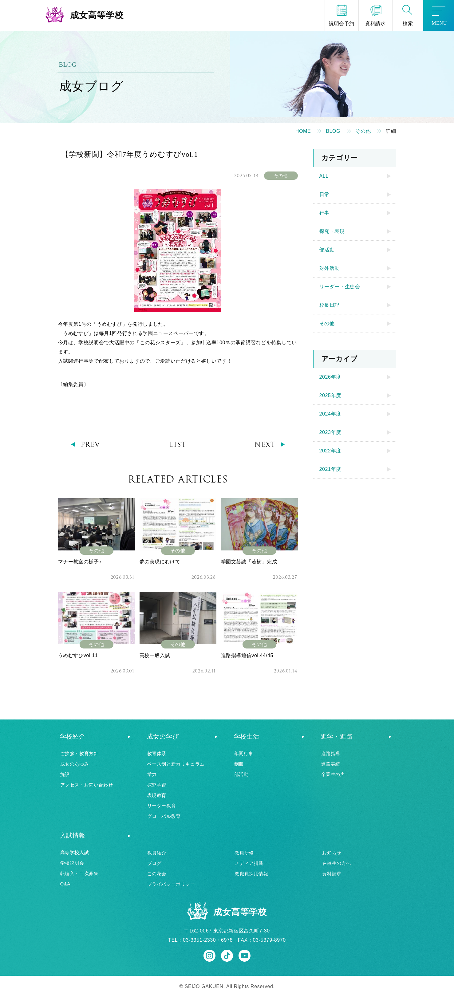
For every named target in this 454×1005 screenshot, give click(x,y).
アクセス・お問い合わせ (86, 784)
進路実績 (330, 764)
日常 (324, 194)
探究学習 (156, 784)
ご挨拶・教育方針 (79, 753)
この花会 (156, 873)
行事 (324, 212)
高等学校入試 (74, 852)
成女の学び (163, 736)
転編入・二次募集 (79, 873)
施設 (65, 774)
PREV (90, 444)
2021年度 (330, 469)
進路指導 (330, 753)
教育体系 (156, 753)
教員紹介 (156, 852)
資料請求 (331, 873)
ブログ (154, 863)
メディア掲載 (249, 863)
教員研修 (244, 852)
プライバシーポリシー (171, 884)
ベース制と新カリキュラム (176, 764)
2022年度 (330, 450)
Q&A (65, 883)
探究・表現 (332, 231)
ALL (324, 176)
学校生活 (246, 736)
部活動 (327, 249)
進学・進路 (337, 736)
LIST (177, 444)
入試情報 (72, 835)
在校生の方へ (336, 863)
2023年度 (330, 432)
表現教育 (156, 795)
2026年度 (330, 377)
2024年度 (330, 413)
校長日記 (329, 305)
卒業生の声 (333, 774)
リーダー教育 (161, 805)
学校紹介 (72, 736)
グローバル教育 (164, 816)
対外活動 (329, 268)
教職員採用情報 (251, 873)
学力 (152, 774)
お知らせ (331, 852)
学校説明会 (72, 862)
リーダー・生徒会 (339, 286)
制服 (239, 764)
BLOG (333, 131)
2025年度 (330, 395)
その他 (363, 131)
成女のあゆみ (74, 764)
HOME (303, 131)
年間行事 (243, 753)
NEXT (265, 444)
